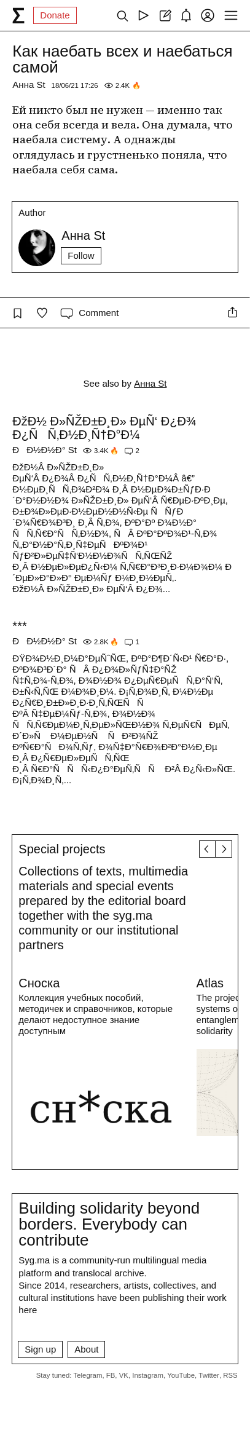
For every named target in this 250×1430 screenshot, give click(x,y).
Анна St (28, 84)
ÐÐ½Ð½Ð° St (44, 449)
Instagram (147, 1375)
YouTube (181, 1375)
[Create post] (165, 15)
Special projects (61, 849)
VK (123, 1375)
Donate (54, 15)
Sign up (40, 1349)
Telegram (88, 1375)
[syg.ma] (18, 15)
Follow (81, 255)
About (86, 1349)
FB (110, 1375)
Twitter (208, 1375)
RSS (230, 1375)
